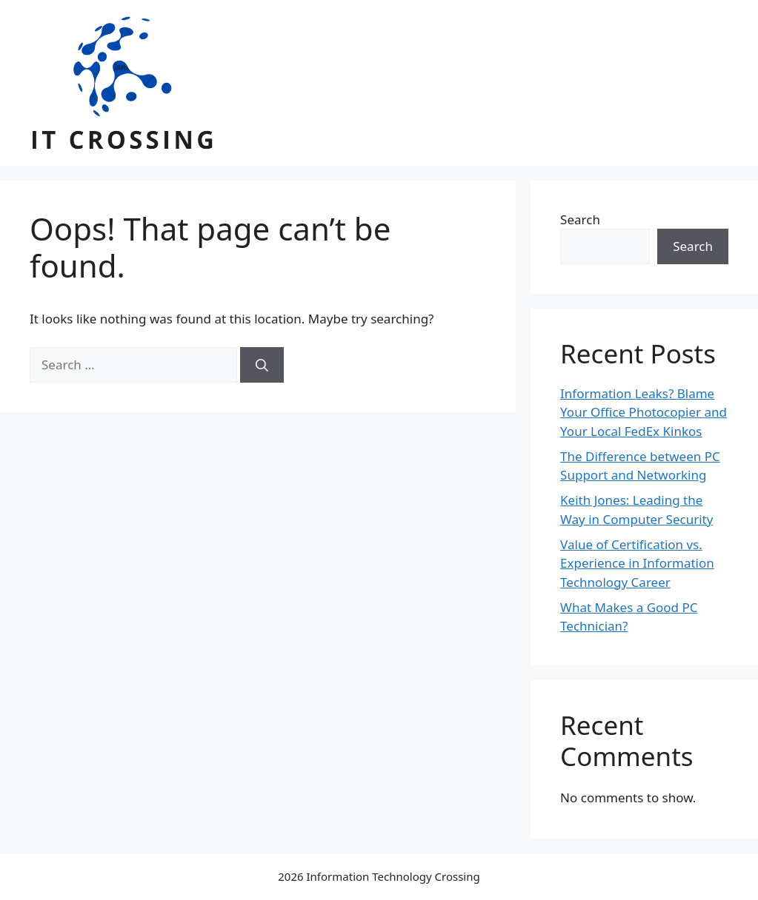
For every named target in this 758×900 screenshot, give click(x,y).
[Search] (262, 365)
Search (580, 219)
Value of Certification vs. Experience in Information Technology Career (637, 563)
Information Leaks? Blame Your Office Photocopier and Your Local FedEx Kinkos (643, 412)
